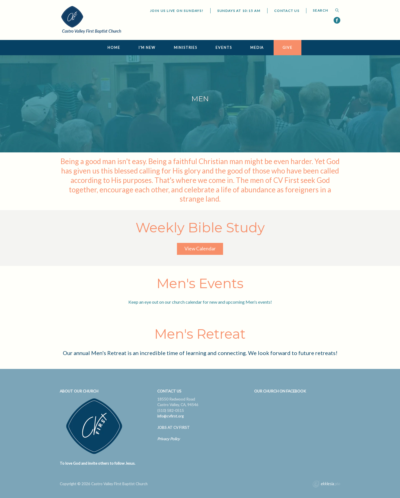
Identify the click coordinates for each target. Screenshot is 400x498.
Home (114, 48)
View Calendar (200, 248)
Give (287, 48)
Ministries (185, 48)
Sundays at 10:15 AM (239, 11)
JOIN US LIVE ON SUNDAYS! (177, 11)
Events (224, 48)
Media (257, 48)
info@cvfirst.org (170, 416)
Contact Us (286, 11)
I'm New (147, 48)
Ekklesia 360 (326, 485)
